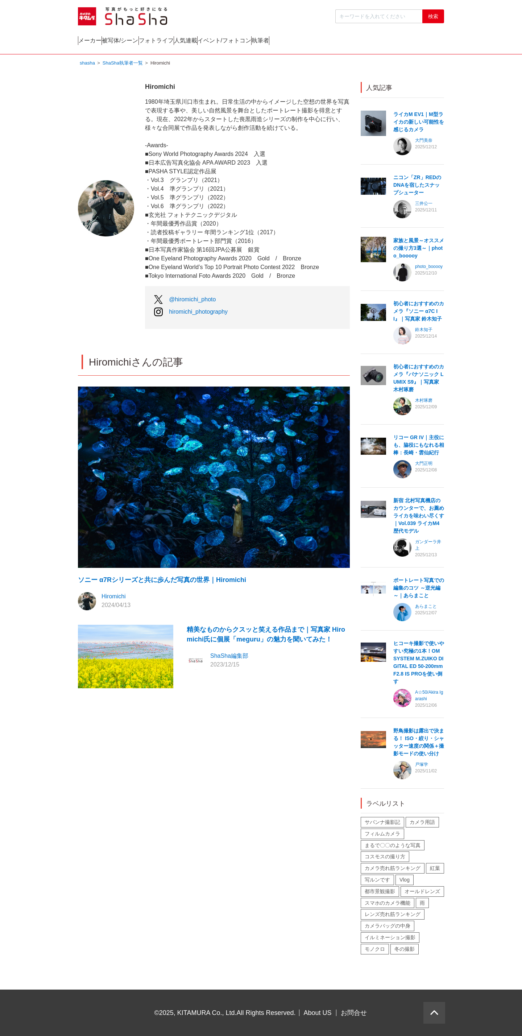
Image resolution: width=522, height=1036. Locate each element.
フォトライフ (228, 42)
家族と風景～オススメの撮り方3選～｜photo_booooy (418, 249)
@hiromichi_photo (192, 301)
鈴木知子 (423, 331)
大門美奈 (423, 142)
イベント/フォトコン (355, 42)
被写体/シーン (164, 42)
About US (318, 1012)
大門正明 (423, 465)
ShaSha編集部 (229, 658)
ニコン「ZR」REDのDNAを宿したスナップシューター (417, 186)
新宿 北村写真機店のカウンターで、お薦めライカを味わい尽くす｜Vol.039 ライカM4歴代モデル (418, 517)
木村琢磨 (423, 402)
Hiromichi (114, 598)
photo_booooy (429, 268)
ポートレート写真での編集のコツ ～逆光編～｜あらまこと (418, 589)
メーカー (104, 42)
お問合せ (354, 1012)
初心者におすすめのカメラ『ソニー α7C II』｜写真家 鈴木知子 (418, 312)
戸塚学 (421, 766)
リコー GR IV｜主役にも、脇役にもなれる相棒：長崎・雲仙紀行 (418, 446)
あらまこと (426, 608)
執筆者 (420, 42)
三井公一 (423, 205)
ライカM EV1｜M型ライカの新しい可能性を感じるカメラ (418, 123)
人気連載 (287, 42)
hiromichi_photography (198, 313)
